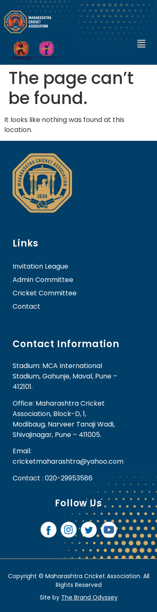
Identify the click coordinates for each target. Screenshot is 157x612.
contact (26, 306)
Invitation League (40, 266)
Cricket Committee (45, 293)
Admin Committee (43, 279)
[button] (141, 44)
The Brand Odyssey (89, 597)
